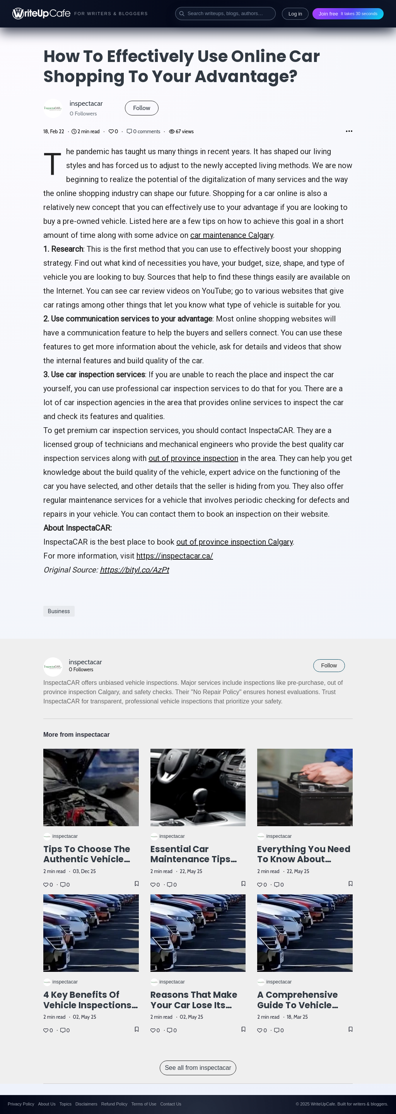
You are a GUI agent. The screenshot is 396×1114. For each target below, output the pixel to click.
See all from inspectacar (198, 1067)
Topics (66, 1104)
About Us (46, 1104)
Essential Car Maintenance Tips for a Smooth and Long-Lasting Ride (191, 865)
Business (59, 611)
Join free (348, 14)
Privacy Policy (21, 1104)
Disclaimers (86, 1104)
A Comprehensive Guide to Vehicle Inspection (297, 1005)
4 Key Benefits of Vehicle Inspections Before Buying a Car (88, 1005)
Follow (141, 108)
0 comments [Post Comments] (144, 131)
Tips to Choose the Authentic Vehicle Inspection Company (90, 859)
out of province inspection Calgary (234, 542)
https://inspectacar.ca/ (175, 555)
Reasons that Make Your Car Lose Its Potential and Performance (194, 1010)
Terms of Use (144, 1104)
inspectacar (86, 103)
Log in (295, 14)
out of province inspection (193, 458)
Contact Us (170, 1104)
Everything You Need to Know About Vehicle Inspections (303, 859)
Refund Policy (114, 1104)
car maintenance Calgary (231, 235)
